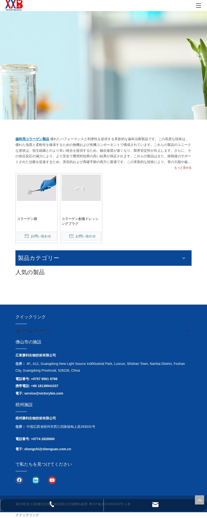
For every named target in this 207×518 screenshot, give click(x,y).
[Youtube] (52, 480)
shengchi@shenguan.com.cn (47, 449)
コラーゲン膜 (27, 219)
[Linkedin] (36, 480)
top (199, 499)
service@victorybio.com (43, 393)
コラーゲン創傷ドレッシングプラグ (80, 221)
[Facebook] (19, 480)
